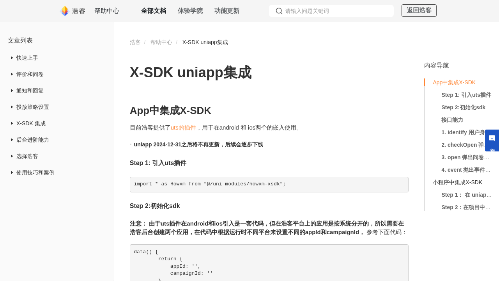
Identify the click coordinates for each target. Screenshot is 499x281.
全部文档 (153, 10)
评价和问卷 (30, 74)
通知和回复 (30, 90)
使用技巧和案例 (35, 172)
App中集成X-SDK (454, 82)
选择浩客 (27, 156)
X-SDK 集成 (31, 123)
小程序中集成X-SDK (457, 182)
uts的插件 (183, 127)
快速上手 (27, 58)
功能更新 (226, 10)
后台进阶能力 (32, 140)
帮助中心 (161, 42)
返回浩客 (419, 10)
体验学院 (190, 10)
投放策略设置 (32, 107)
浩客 (135, 42)
